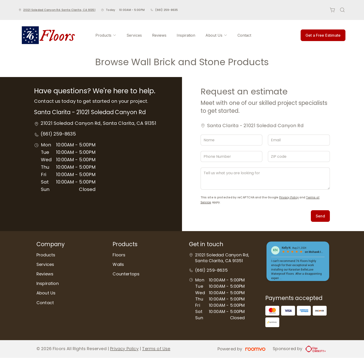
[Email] (299, 140)
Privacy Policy (289, 197)
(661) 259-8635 (166, 10)
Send (320, 216)
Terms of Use (156, 349)
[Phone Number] (232, 156)
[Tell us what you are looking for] (265, 179)
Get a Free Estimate (323, 35)
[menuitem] (106, 35)
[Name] (232, 140)
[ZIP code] (299, 156)
